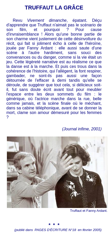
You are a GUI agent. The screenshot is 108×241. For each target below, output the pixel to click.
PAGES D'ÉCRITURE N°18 (55, 230)
